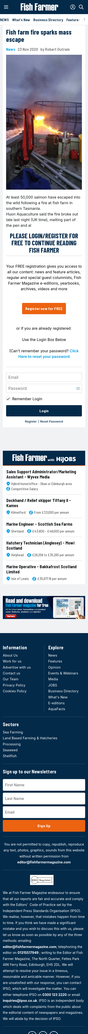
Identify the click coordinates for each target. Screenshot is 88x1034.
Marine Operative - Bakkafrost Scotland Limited (41, 569)
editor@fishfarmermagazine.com (44, 862)
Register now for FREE (44, 308)
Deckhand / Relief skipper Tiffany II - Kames (38, 503)
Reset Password (51, 421)
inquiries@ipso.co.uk (20, 1001)
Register (31, 421)
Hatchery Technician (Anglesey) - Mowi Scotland (40, 545)
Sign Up (44, 825)
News (10, 49)
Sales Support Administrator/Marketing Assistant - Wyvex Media (41, 474)
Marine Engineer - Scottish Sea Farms (39, 524)
